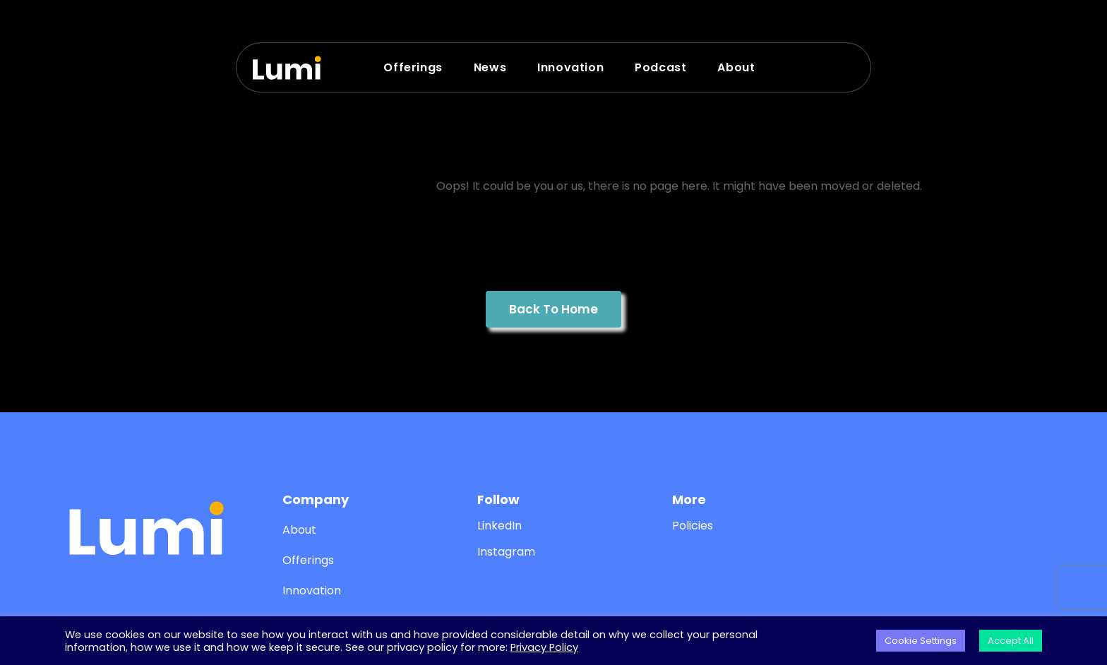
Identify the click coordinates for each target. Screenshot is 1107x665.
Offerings (412, 67)
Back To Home (553, 309)
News (490, 67)
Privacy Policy (544, 647)
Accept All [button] (1011, 640)
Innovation (570, 67)
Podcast (660, 67)
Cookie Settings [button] (921, 640)
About (736, 67)
